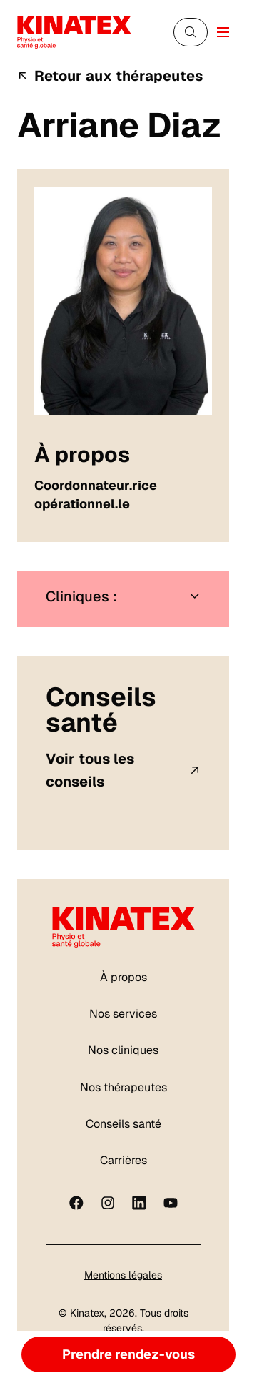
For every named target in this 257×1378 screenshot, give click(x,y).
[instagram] (108, 1203)
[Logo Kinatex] (74, 32)
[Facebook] (76, 1203)
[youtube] (170, 1203)
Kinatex (87, 1312)
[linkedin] (139, 1203)
